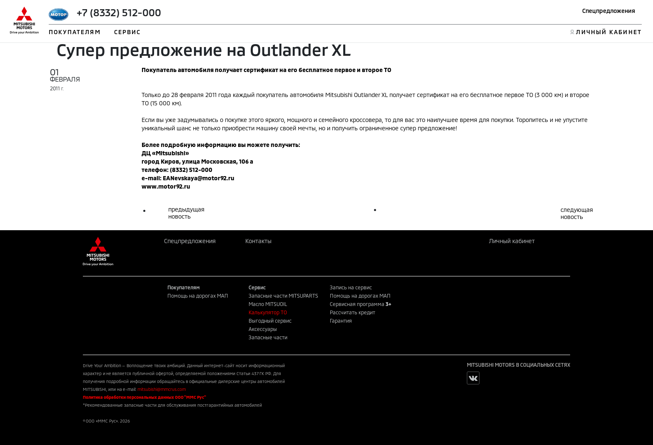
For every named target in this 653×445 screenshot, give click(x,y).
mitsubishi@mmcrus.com (161, 389)
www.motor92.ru (166, 186)
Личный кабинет (512, 240)
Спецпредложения (608, 10)
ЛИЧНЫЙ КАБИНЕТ (608, 31)
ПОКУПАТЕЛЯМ (75, 31)
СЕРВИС (127, 31)
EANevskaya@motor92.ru (198, 177)
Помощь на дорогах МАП (197, 295)
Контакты (258, 240)
